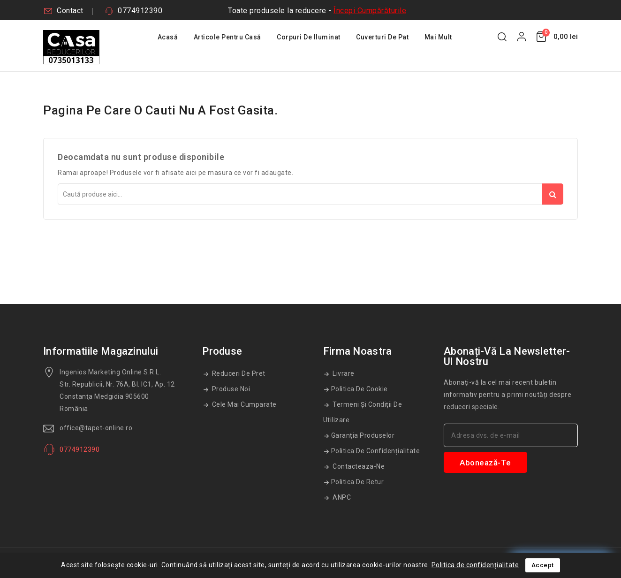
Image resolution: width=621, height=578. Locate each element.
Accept (542, 565)
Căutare (552, 194)
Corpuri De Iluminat (309, 37)
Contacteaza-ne (358, 466)
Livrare (343, 373)
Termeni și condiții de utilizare (362, 412)
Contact (70, 10)
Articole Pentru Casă (227, 37)
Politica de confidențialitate (375, 451)
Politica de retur (357, 482)
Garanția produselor (363, 435)
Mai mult (438, 37)
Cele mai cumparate (243, 404)
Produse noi (230, 389)
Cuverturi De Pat (382, 37)
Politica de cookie (359, 389)
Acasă (168, 37)
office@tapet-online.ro (96, 428)
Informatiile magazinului (100, 351)
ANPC (341, 497)
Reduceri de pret (237, 373)
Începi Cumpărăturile (369, 10)
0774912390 (140, 10)
